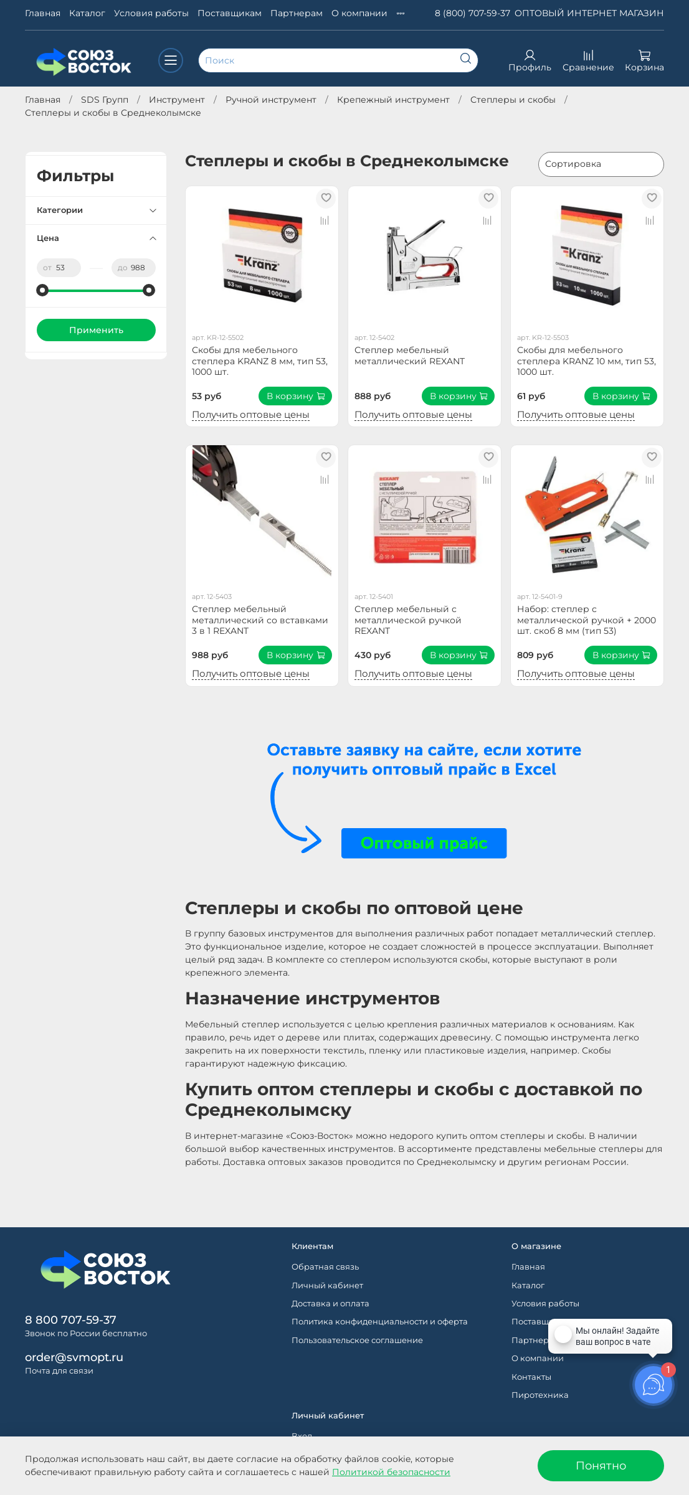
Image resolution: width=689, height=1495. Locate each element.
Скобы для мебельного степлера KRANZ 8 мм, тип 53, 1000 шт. (260, 360)
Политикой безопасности (391, 1472)
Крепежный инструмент (393, 99)
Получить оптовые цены (251, 414)
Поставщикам (229, 13)
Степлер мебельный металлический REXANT (409, 355)
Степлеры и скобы (513, 99)
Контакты (531, 1377)
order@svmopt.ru (74, 1357)
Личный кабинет (327, 1285)
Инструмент (177, 99)
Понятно (601, 1465)
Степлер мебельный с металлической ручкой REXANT (408, 619)
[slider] (43, 290)
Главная (42, 13)
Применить (96, 330)
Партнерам (296, 13)
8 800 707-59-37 (70, 1320)
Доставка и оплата (330, 1303)
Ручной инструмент (271, 99)
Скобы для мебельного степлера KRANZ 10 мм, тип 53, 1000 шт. (586, 360)
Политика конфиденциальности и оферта (380, 1321)
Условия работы (151, 13)
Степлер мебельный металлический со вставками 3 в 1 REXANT (260, 619)
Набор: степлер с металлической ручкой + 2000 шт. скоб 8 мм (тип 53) (586, 619)
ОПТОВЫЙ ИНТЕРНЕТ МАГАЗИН (589, 13)
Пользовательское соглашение (357, 1340)
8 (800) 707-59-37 (472, 13)
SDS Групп (104, 99)
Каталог (87, 13)
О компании (359, 13)
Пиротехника (540, 1395)
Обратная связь (325, 1266)
